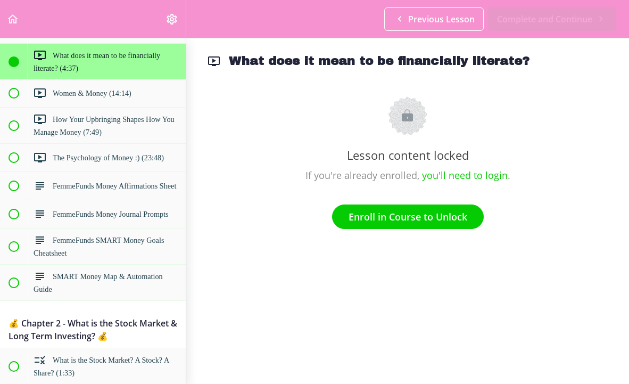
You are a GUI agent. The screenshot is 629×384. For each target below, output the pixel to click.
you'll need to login (465, 175)
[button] (13, 19)
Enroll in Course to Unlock (408, 216)
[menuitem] (172, 19)
